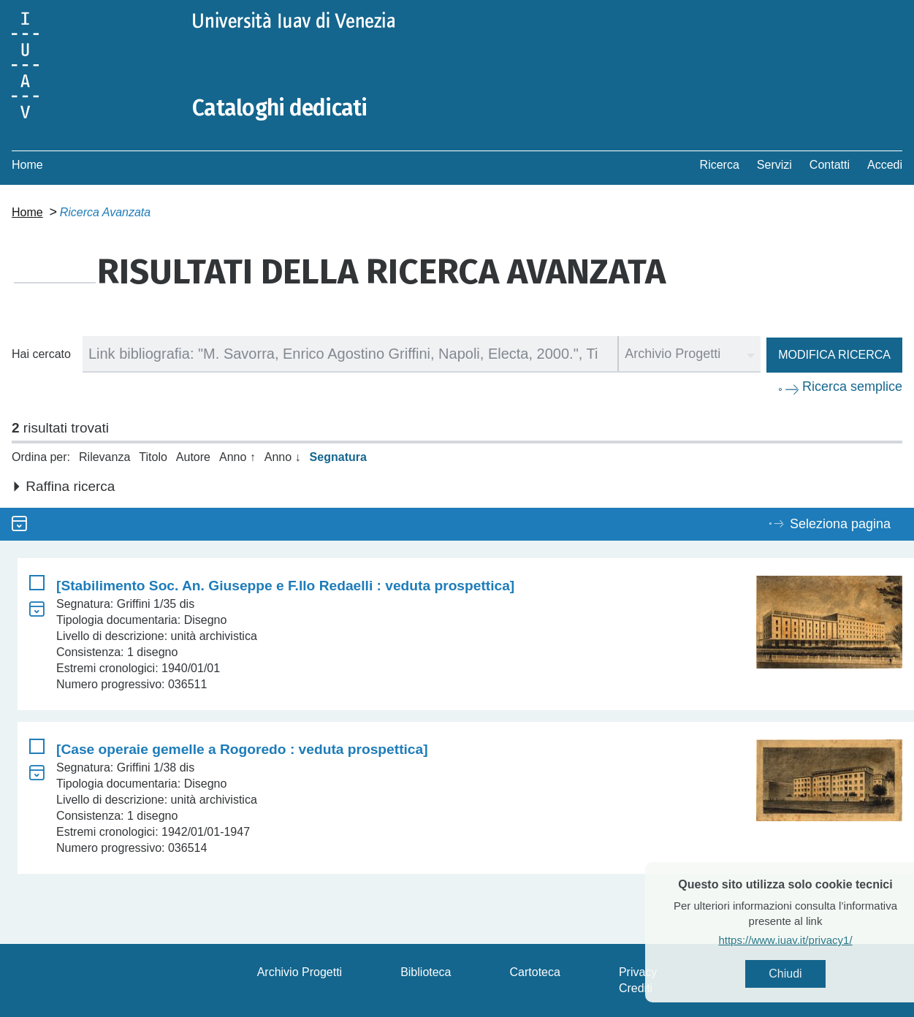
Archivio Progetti (300, 972)
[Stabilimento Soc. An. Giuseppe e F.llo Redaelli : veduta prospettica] (285, 585)
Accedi (884, 165)
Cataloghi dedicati (279, 108)
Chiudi (808, 973)
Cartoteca (535, 972)
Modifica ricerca (834, 354)
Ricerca (719, 165)
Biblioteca (425, 972)
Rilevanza (104, 457)
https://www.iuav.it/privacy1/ (808, 940)
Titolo (153, 457)
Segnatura (338, 457)
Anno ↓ (282, 457)
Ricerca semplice (852, 386)
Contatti (830, 165)
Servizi (774, 165)
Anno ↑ (237, 457)
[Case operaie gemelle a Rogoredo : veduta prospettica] (242, 749)
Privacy (638, 972)
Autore (193, 457)
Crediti (635, 988)
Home (27, 165)
